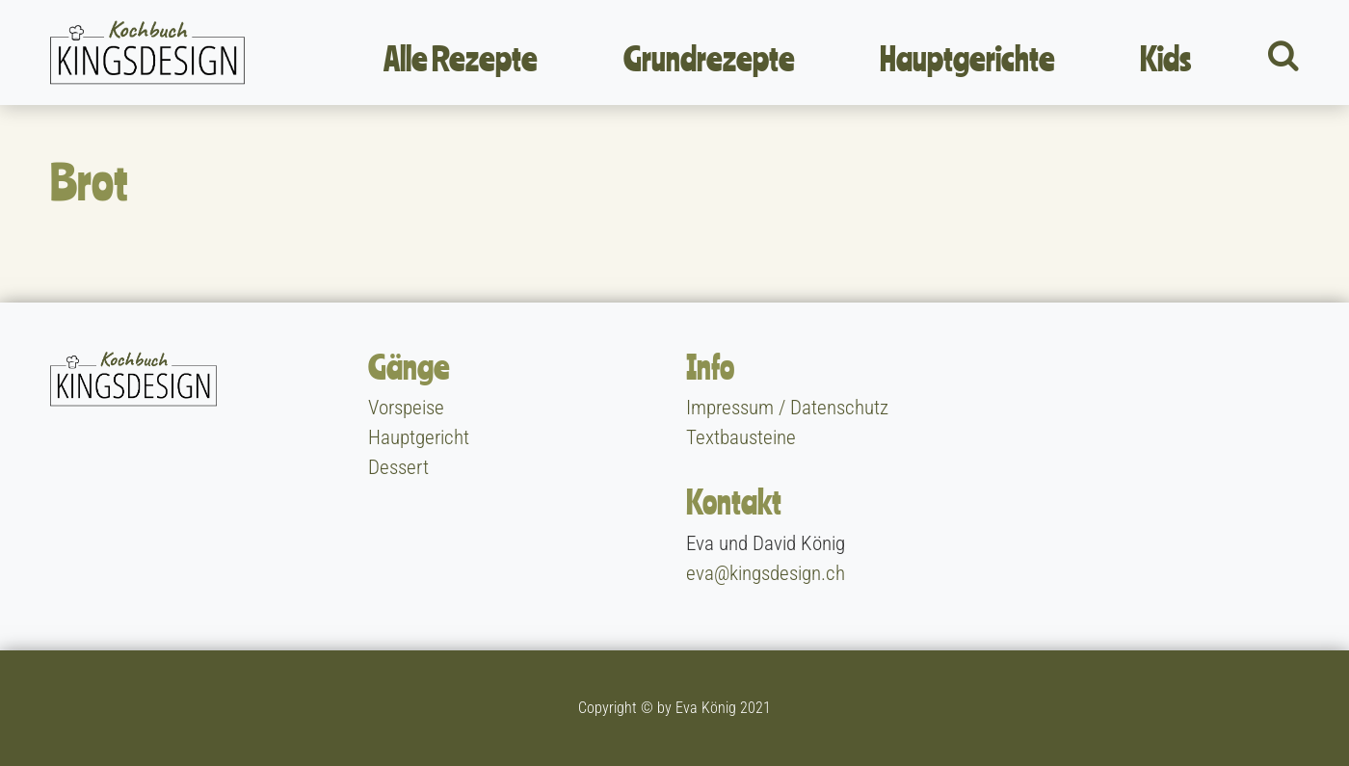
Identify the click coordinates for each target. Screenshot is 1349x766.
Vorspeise (406, 407)
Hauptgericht (418, 437)
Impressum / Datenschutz (787, 407)
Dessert (398, 467)
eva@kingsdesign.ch (765, 573)
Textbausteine (741, 437)
